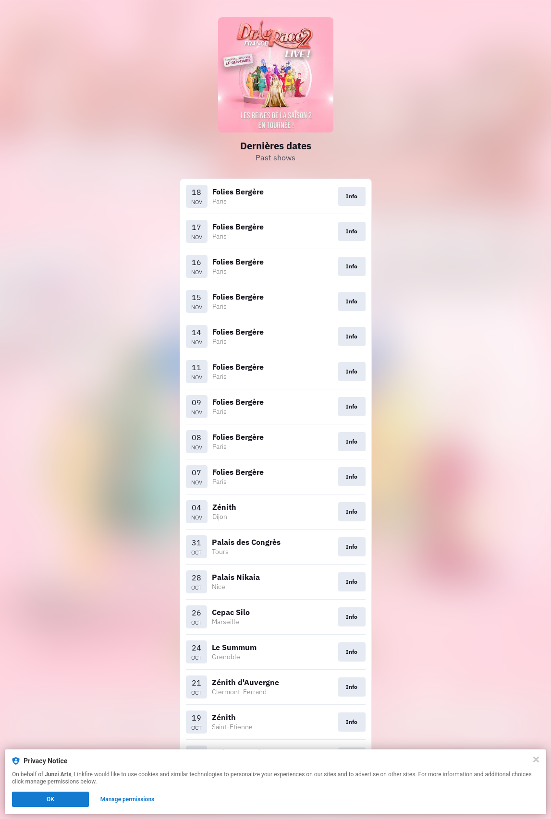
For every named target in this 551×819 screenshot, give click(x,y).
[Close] (536, 759)
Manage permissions (127, 799)
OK (50, 799)
